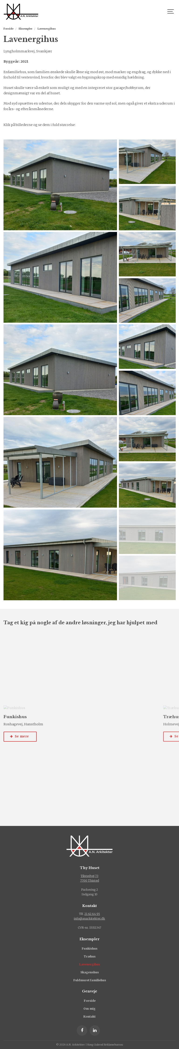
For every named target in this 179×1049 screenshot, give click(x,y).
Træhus (90, 956)
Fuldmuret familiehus (89, 980)
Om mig (89, 1008)
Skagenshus (89, 972)
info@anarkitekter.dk (89, 918)
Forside (90, 1000)
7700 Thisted (89, 880)
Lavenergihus (89, 964)
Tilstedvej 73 (89, 876)
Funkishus (89, 948)
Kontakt (89, 1016)
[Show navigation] (171, 11)
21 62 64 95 (92, 914)
